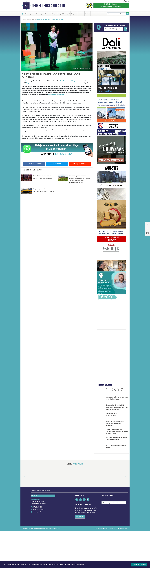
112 (26, 14)
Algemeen (31, 14)
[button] (22, 513)
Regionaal (55, 14)
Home (24, 19)
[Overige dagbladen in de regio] (113, 540)
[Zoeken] (127, 13)
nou (23, 83)
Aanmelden (80, 554)
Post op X (57, 164)
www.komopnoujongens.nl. (56, 95)
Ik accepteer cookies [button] (139, 564)
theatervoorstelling (69, 81)
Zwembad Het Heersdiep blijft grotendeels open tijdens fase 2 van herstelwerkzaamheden (117, 416)
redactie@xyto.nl (38, 547)
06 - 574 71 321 (64, 154)
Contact (87, 14)
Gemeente (48, 14)
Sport (68, 14)
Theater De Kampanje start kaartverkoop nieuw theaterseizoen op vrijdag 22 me (117, 456)
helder (61, 81)
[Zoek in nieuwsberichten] (116, 13)
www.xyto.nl (37, 549)
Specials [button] (62, 14)
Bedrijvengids (40, 14)
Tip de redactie (79, 164)
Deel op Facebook (34, 164)
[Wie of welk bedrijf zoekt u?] (113, 29)
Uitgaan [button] (73, 14)
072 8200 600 (37, 544)
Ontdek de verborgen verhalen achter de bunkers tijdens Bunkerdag (115, 440)
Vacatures (81, 14)
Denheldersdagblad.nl (48, 5)
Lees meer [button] (80, 564)
